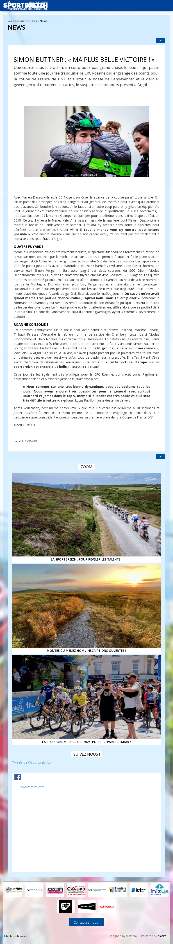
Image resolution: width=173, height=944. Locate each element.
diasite (162, 936)
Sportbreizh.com (33, 787)
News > (35, 21)
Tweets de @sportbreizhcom (33, 762)
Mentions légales (15, 936)
